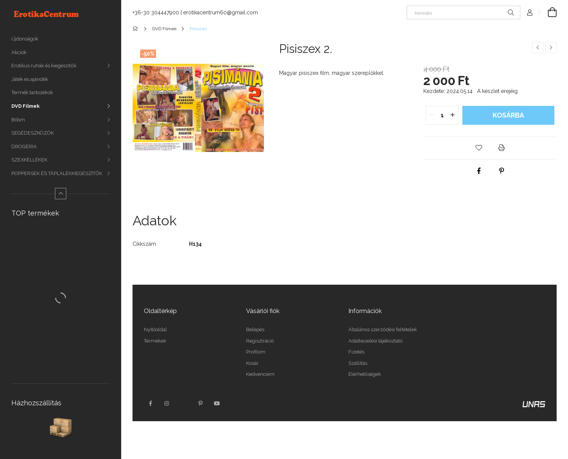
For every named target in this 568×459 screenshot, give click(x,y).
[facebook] (478, 171)
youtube (217, 403)
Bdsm (18, 120)
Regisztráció (260, 341)
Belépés (255, 329)
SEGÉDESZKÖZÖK (32, 133)
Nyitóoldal (155, 329)
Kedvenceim (260, 374)
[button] (478, 148)
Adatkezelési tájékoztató (375, 341)
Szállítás (357, 363)
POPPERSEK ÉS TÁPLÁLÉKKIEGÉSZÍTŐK (56, 173)
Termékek (155, 341)
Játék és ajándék (29, 79)
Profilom (255, 352)
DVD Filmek (25, 106)
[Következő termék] (551, 47)
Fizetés (356, 352)
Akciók (19, 52)
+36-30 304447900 (156, 12)
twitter (183, 403)
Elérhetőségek (364, 374)
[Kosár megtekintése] (548, 12)
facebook (150, 403)
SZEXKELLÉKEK (29, 160)
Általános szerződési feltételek (382, 329)
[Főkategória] (136, 28)
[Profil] (529, 12)
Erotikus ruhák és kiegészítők (43, 65)
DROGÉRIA (24, 146)
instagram (167, 403)
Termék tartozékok (32, 92)
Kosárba (508, 115)
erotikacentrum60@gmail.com (220, 12)
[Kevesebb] (60, 193)
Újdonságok (24, 39)
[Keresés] (463, 12)
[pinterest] (501, 171)
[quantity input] (442, 115)
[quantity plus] (452, 115)
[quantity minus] (431, 115)
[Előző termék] (537, 47)
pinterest (200, 403)
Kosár (252, 363)
